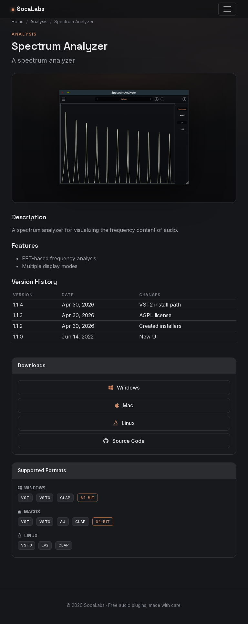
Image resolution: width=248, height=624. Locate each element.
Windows (124, 387)
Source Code (124, 441)
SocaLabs (28, 9)
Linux (124, 423)
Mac (124, 405)
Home (18, 21)
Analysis (38, 21)
